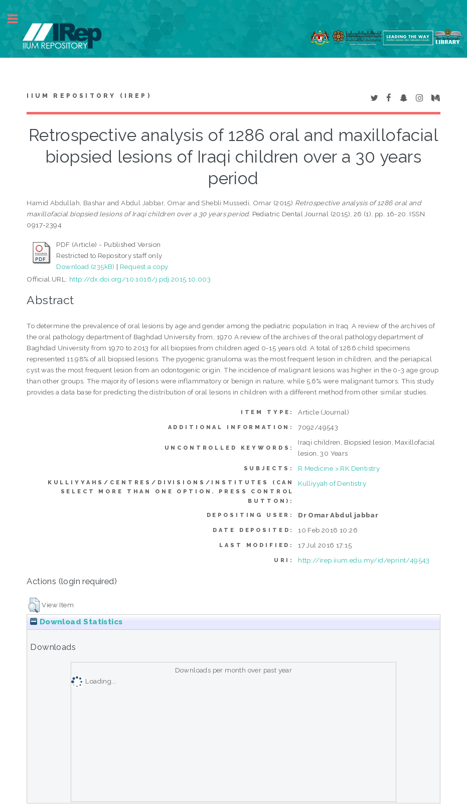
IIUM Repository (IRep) (89, 95)
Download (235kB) (85, 266)
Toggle (18, 19)
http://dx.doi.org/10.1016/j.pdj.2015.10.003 (140, 279)
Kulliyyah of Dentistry (332, 483)
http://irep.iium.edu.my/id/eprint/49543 (364, 560)
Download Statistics (76, 621)
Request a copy (144, 266)
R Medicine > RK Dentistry (339, 468)
